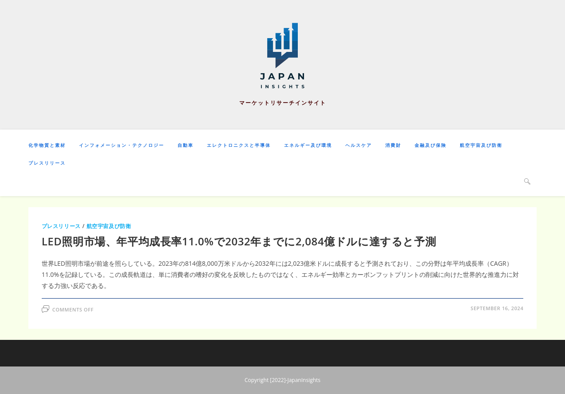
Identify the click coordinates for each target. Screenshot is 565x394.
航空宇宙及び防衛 (109, 226)
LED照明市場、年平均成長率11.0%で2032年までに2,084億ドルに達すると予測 (239, 241)
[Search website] (527, 181)
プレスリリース (61, 226)
